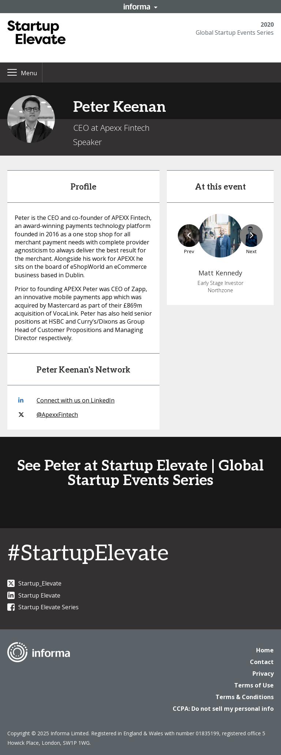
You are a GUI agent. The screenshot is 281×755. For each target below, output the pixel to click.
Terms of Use (254, 685)
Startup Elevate (33, 595)
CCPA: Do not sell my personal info (223, 709)
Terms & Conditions (245, 697)
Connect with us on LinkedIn (66, 400)
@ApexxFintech (48, 415)
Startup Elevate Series (43, 607)
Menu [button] (29, 73)
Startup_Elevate (34, 583)
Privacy (263, 674)
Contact (262, 662)
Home (265, 650)
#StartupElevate (88, 554)
